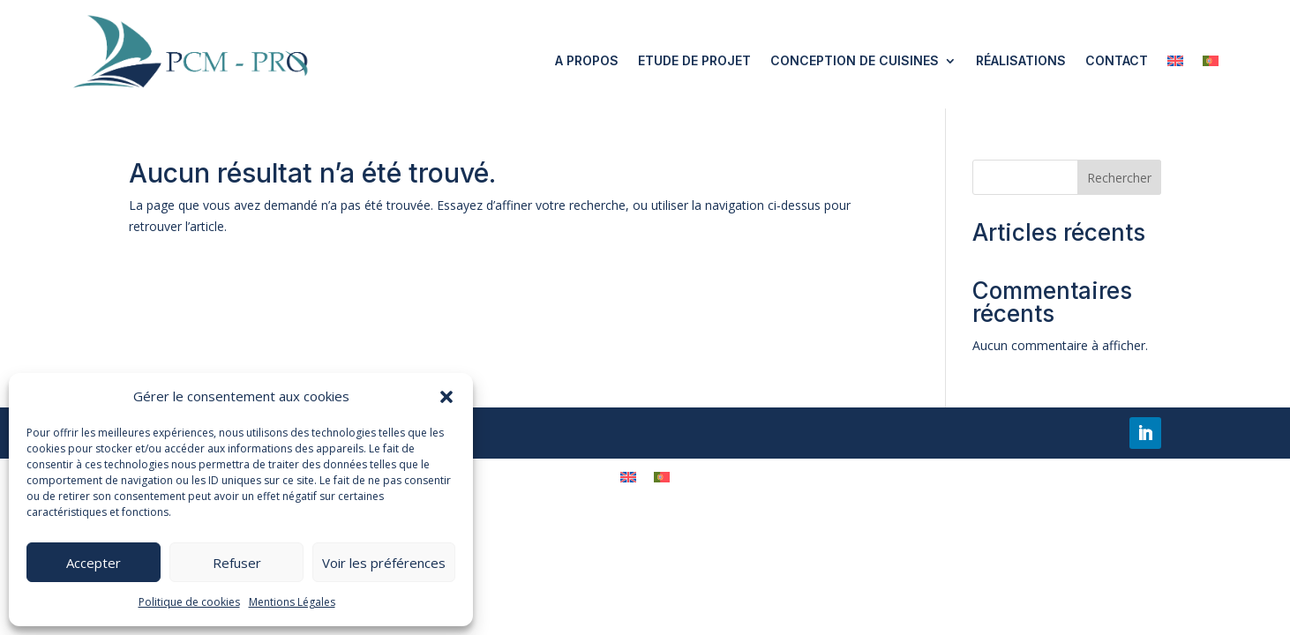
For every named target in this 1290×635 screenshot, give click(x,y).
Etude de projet (694, 60)
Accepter (93, 563)
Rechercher (1119, 177)
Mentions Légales (292, 601)
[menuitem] (1175, 60)
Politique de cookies (189, 601)
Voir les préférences (384, 563)
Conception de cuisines (854, 60)
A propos (587, 60)
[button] (446, 397)
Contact (1116, 60)
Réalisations (1021, 60)
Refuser (237, 563)
